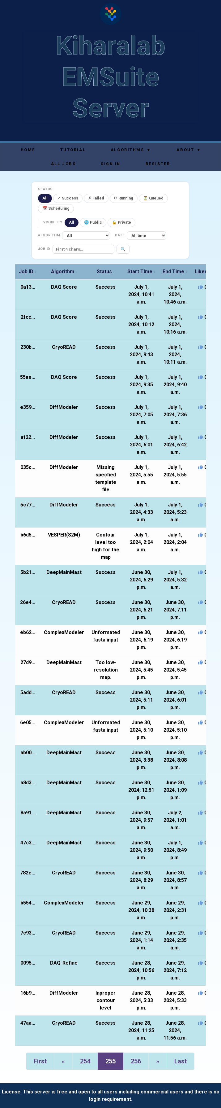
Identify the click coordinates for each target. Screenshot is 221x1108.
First (40, 1061)
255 (110, 1061)
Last (180, 1061)
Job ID (27, 271)
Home (28, 149)
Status (106, 271)
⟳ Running (123, 198)
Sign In (111, 163)
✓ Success (67, 198)
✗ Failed (96, 198)
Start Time (141, 271)
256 (136, 1061)
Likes (202, 271)
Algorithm (64, 271)
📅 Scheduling (56, 208)
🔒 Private (121, 222)
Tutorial (73, 149)
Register (158, 163)
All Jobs (63, 163)
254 (85, 1061)
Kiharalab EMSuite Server (110, 77)
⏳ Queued (153, 198)
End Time (175, 271)
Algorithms (131, 150)
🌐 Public (93, 222)
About (188, 150)
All (45, 198)
